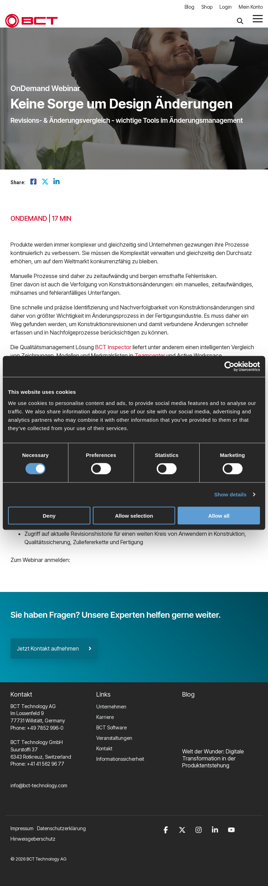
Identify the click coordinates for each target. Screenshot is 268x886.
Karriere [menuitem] (105, 717)
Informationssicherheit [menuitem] (120, 759)
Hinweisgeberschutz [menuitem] (32, 839)
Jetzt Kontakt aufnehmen (54, 648)
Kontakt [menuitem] (104, 748)
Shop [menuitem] (207, 7)
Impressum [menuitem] (22, 828)
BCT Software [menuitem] (111, 727)
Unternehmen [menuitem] (111, 706)
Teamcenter (150, 355)
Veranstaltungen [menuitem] (114, 738)
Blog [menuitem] (189, 7)
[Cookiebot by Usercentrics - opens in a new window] (229, 366)
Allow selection (134, 515)
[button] (258, 18)
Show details (230, 494)
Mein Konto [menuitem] (251, 7)
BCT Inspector (113, 347)
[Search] (240, 21)
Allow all (219, 515)
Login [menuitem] (225, 7)
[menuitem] (63, 828)
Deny (49, 515)
